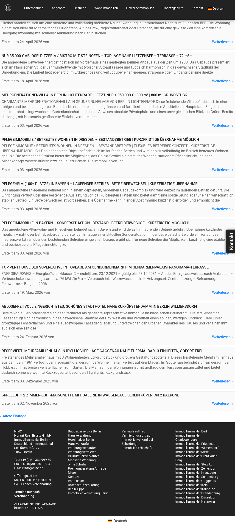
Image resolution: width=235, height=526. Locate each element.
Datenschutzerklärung (84, 485)
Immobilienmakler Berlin (192, 431)
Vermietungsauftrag (136, 435)
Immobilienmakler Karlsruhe (195, 489)
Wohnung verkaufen (82, 448)
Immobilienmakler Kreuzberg (195, 472)
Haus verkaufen (79, 444)
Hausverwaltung (80, 435)
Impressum (76, 481)
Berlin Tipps (76, 489)
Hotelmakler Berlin (81, 439)
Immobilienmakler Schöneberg (196, 477)
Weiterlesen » (222, 42)
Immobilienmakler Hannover (195, 501)
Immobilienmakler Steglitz (193, 464)
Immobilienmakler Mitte (192, 452)
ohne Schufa (77, 464)
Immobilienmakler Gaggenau (195, 481)
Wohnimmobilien (106, 8)
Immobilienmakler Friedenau (195, 444)
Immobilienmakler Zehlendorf (196, 468)
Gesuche (80, 8)
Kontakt (197, 8)
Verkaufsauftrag (133, 431)
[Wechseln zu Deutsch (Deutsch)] (117, 521)
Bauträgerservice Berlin (84, 431)
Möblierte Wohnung (82, 460)
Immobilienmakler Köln (191, 485)
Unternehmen (33, 8)
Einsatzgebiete (172, 8)
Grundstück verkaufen (84, 456)
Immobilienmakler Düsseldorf (196, 497)
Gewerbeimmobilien (140, 8)
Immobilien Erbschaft (137, 448)
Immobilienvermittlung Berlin (88, 493)
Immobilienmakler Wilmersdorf (196, 448)
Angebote (58, 8)
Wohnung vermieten (82, 452)
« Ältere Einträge (13, 416)
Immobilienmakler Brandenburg (197, 493)
